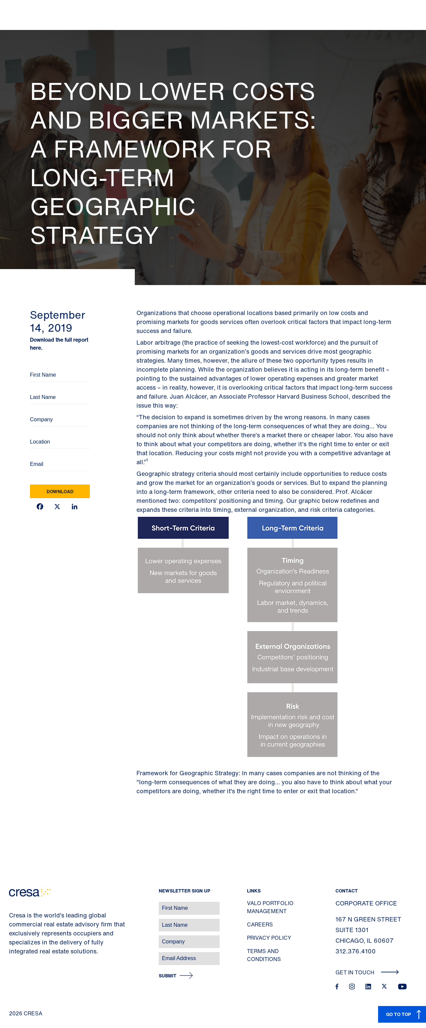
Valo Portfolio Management (270, 907)
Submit (167, 976)
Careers (260, 924)
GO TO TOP (398, 1014)
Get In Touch (367, 972)
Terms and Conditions (264, 955)
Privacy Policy (269, 938)
